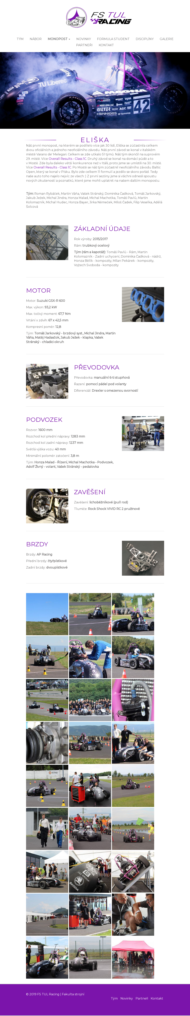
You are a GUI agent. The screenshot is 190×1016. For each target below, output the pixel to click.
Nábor (36, 39)
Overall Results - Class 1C (67, 159)
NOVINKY (83, 39)
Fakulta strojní (73, 994)
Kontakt (157, 999)
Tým (114, 999)
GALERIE (167, 39)
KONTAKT (106, 45)
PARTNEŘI (84, 45)
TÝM (20, 39)
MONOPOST (59, 39)
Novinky (126, 999)
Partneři (142, 999)
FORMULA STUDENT (113, 39)
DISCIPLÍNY (145, 39)
